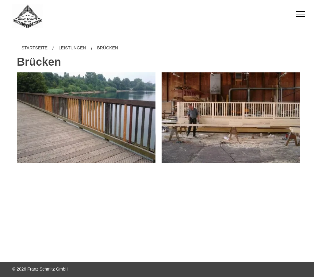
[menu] (300, 14)
